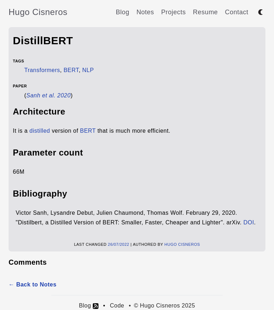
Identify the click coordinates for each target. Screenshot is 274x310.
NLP (88, 70)
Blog (122, 12)
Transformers (42, 70)
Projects (173, 12)
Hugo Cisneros (38, 12)
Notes (145, 12)
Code (117, 306)
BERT (71, 70)
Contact (236, 12)
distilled (40, 131)
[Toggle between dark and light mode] (260, 12)
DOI (248, 222)
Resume (205, 12)
